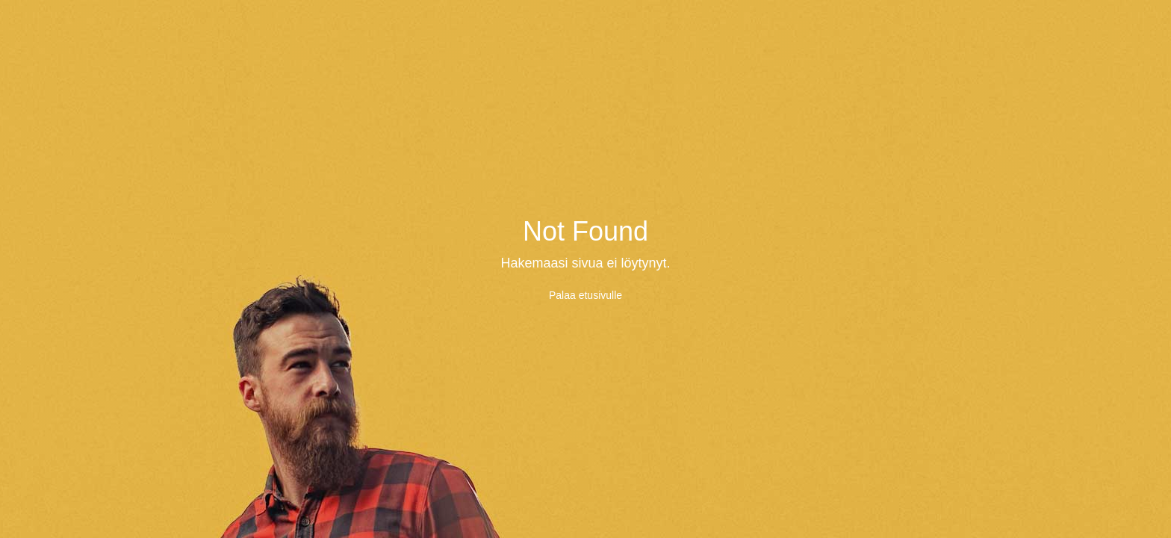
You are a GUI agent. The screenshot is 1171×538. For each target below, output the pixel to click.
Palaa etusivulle (585, 295)
